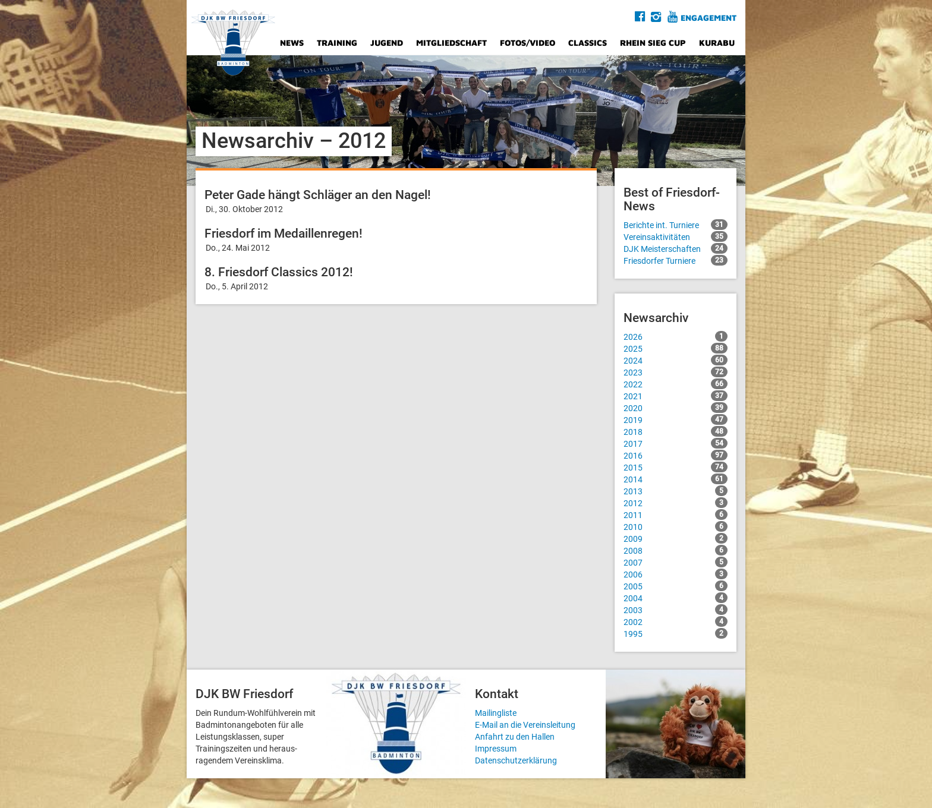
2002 (676, 621)
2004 (676, 597)
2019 (676, 419)
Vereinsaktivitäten (676, 236)
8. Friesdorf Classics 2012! (278, 272)
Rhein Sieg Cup (653, 42)
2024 (676, 360)
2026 (676, 336)
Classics (587, 42)
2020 (676, 407)
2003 (676, 609)
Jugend (386, 42)
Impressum (496, 748)
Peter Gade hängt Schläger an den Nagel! (317, 195)
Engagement (708, 17)
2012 (676, 502)
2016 (676, 455)
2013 (676, 490)
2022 (676, 383)
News (292, 42)
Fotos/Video (527, 42)
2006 (676, 574)
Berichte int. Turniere (676, 224)
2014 (676, 479)
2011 (676, 514)
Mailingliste (496, 713)
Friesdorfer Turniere (676, 260)
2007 (676, 562)
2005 (676, 585)
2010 (676, 526)
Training (337, 42)
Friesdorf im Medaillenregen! (283, 233)
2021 (676, 395)
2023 (676, 372)
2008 (676, 550)
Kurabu (717, 42)
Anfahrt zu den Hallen (515, 736)
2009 (676, 538)
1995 (676, 633)
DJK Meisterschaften (676, 248)
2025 (676, 348)
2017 (676, 443)
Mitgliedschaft (451, 42)
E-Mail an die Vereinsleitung (525, 725)
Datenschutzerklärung (516, 760)
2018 (676, 431)
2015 (676, 467)
